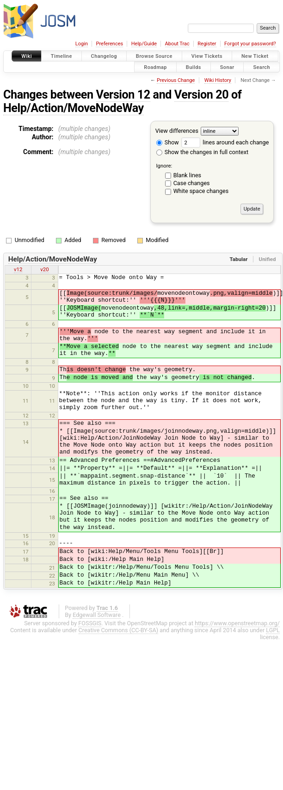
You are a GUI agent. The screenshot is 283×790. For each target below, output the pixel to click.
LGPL (273, 630)
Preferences (109, 44)
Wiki (26, 56)
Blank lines (187, 175)
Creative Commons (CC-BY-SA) (119, 630)
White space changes (201, 190)
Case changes (191, 183)
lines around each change (225, 142)
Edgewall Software (97, 614)
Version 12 (123, 94)
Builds (193, 67)
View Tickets (206, 56)
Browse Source (154, 56)
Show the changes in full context (202, 152)
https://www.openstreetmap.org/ (237, 623)
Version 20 (201, 94)
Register (206, 44)
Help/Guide (144, 44)
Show (167, 142)
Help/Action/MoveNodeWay (73, 108)
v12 (18, 269)
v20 (44, 269)
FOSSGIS (89, 623)
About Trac (177, 44)
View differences (176, 130)
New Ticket (255, 56)
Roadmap (155, 67)
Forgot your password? (250, 44)
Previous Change (176, 80)
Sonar (227, 67)
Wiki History (217, 80)
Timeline (61, 56)
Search (261, 67)
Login (81, 44)
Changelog (104, 56)
